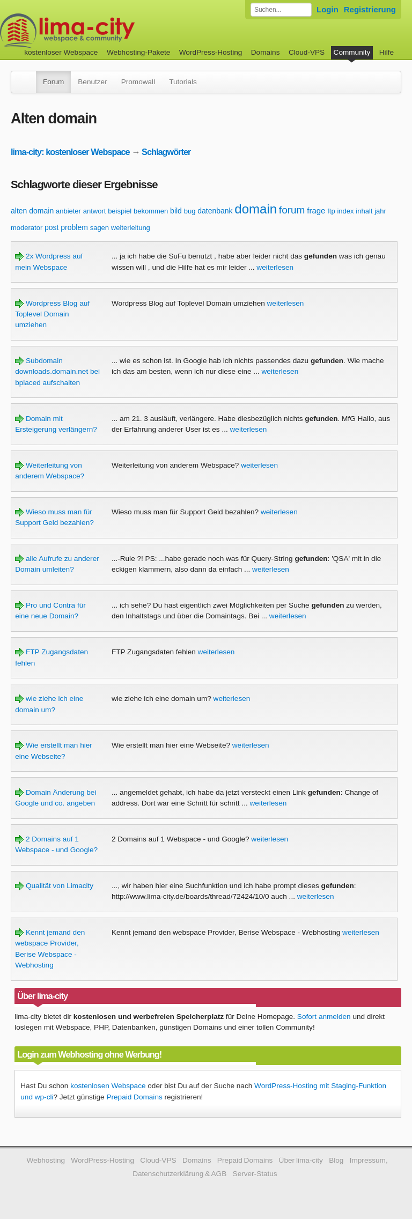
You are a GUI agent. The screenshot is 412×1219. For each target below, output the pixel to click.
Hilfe (386, 52)
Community (352, 52)
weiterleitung (130, 228)
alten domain (32, 210)
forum (292, 210)
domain (255, 209)
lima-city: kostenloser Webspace (70, 152)
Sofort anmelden (324, 1017)
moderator (26, 228)
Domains (265, 52)
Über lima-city (301, 1160)
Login (328, 9)
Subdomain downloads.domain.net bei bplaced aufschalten (57, 372)
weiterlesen (274, 267)
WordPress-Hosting (210, 52)
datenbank (214, 210)
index (345, 211)
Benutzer (92, 82)
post (51, 227)
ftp (331, 211)
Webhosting (45, 1160)
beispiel (119, 211)
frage (316, 210)
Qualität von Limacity (54, 886)
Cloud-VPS (307, 52)
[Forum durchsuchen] (281, 10)
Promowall (138, 82)
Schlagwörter (166, 152)
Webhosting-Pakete (138, 52)
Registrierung (370, 9)
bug (190, 211)
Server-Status (255, 1174)
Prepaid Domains (134, 1097)
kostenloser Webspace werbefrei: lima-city (107, 30)
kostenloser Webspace (61, 52)
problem (74, 227)
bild (176, 210)
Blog (336, 1160)
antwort (94, 211)
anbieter (68, 211)
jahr (380, 211)
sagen (99, 228)
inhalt (364, 211)
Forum (53, 82)
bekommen (151, 211)
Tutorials (183, 82)
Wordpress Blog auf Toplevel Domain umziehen (52, 314)
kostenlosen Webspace (107, 1086)
